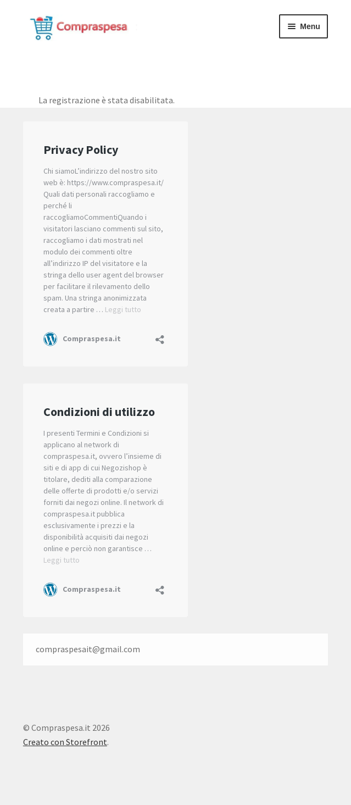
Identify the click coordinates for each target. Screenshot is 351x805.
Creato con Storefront (65, 741)
